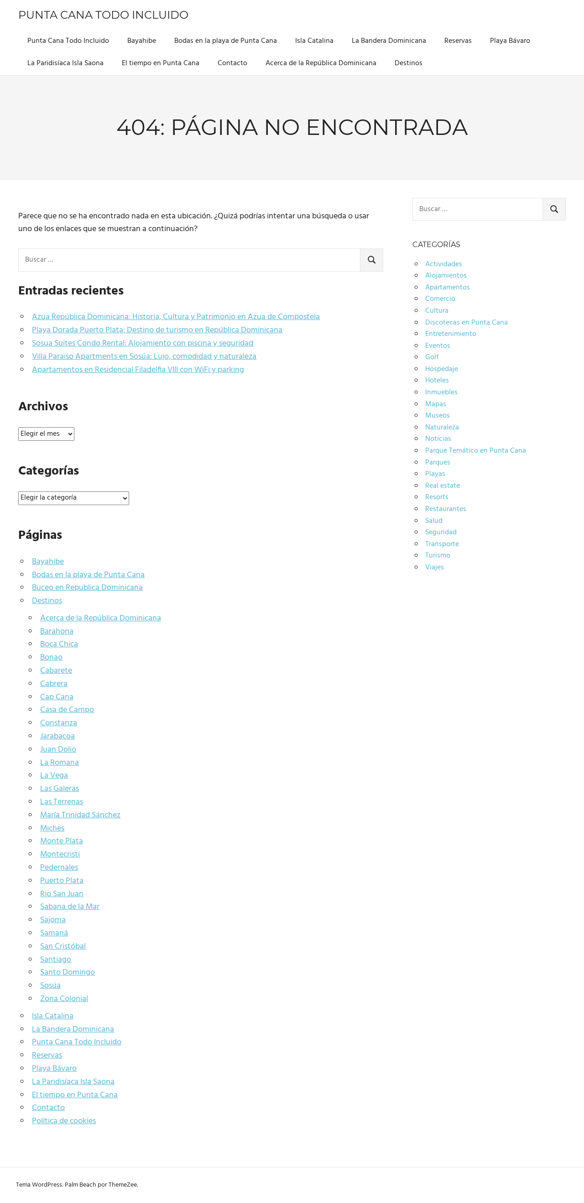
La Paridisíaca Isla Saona (65, 63)
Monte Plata (61, 841)
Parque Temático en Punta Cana (475, 451)
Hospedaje (441, 369)
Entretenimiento (450, 334)
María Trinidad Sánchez (80, 815)
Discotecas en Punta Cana (466, 323)
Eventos (437, 346)
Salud (434, 521)
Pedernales (59, 867)
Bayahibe (141, 41)
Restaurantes (445, 509)
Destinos (408, 63)
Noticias (438, 439)
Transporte (442, 544)
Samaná (54, 933)
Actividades (443, 264)
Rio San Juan (61, 894)
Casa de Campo (67, 710)
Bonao (51, 657)
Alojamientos (446, 276)
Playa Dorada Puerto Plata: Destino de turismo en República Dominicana (157, 330)
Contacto (232, 63)
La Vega (54, 775)
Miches (52, 828)
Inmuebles (441, 392)
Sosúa (50, 985)
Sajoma (53, 920)
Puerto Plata (61, 881)
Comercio (440, 299)
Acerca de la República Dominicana (321, 63)
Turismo (437, 556)
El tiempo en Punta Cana (160, 63)
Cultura (436, 311)
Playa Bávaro (510, 41)
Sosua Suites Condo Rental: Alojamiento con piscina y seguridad (142, 343)
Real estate (442, 486)
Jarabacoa (57, 736)
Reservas (458, 41)
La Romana (59, 762)
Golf (431, 357)
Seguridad (441, 532)
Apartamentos (447, 288)
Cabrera (54, 684)
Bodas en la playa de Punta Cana (225, 41)
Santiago (55, 959)
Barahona (56, 631)
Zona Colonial (64, 999)
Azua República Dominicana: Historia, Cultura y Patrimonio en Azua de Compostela (176, 317)
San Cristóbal (63, 946)
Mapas (435, 404)
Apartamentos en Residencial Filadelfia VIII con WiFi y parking (138, 370)
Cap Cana (56, 697)
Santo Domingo (67, 972)
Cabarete (56, 670)
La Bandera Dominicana (389, 41)
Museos (437, 416)
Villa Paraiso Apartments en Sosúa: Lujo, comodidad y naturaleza (144, 356)
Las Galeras (59, 788)
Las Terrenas (61, 802)
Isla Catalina (314, 41)
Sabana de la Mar (69, 907)
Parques (437, 463)
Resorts (436, 497)
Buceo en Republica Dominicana (87, 587)
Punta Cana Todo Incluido (103, 14)
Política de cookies (64, 1121)
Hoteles (437, 381)
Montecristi (60, 854)
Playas (435, 474)
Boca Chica (59, 644)
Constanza (58, 723)
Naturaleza (442, 428)
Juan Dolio (58, 749)
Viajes (434, 567)
